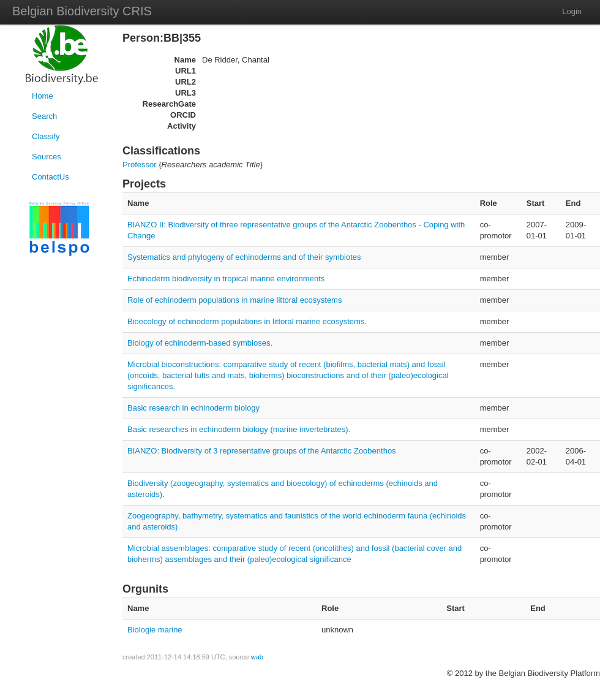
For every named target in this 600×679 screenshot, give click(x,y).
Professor (139, 164)
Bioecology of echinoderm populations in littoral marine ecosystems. (247, 321)
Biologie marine (154, 629)
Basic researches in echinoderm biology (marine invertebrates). (238, 429)
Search (44, 116)
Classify (46, 136)
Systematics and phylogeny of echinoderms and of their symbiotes (244, 257)
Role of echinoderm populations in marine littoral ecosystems (234, 300)
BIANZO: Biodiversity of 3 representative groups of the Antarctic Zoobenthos (261, 450)
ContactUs (50, 176)
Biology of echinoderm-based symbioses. (199, 342)
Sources (46, 156)
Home (42, 96)
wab (257, 657)
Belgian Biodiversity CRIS (82, 11)
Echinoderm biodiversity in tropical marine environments (225, 278)
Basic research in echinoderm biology (193, 407)
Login (572, 11)
